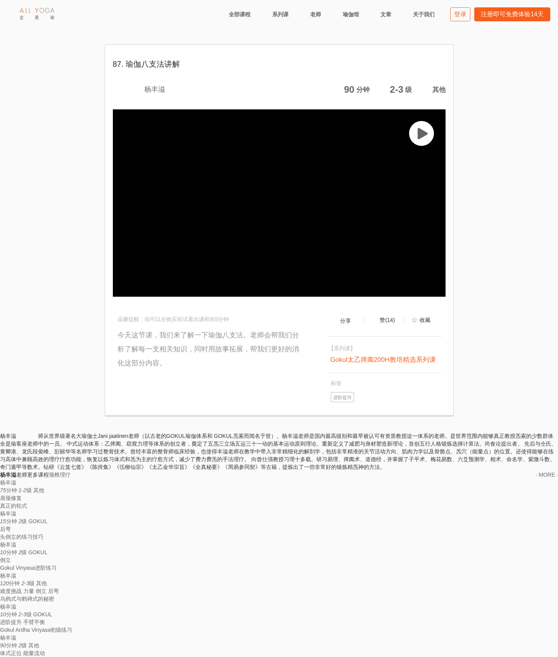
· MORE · (547, 475)
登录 (460, 14)
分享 (345, 321)
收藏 (425, 320)
